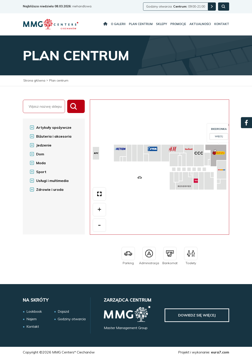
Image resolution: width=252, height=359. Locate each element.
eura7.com (220, 352)
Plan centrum (141, 24)
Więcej (169, 171)
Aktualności (200, 24)
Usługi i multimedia (52, 180)
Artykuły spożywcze (53, 127)
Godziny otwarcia (72, 319)
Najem (31, 319)
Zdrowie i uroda (49, 189)
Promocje (178, 24)
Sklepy (161, 24)
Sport (41, 172)
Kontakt (221, 24)
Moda (41, 163)
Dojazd (63, 311)
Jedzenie (43, 145)
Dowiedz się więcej (197, 315)
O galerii (118, 24)
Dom (40, 154)
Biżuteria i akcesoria (53, 136)
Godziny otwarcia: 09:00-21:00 (175, 6)
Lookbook (34, 311)
